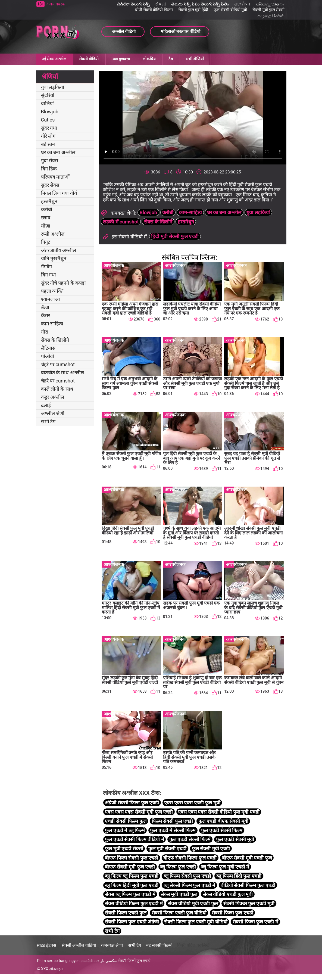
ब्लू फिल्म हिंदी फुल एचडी (238, 876)
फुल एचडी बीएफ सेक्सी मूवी (223, 821)
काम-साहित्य (52, 323)
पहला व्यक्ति (52, 291)
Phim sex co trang (52, 961)
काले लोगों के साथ (57, 389)
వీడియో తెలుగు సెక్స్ (133, 4)
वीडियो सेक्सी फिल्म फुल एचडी (248, 885)
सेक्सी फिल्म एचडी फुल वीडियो (179, 913)
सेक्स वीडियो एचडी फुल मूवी (228, 894)
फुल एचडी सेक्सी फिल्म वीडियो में (134, 839)
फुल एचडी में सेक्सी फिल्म (173, 830)
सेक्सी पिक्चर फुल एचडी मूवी (248, 903)
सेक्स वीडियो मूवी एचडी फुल (193, 903)
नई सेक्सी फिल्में (159, 945)
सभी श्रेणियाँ (195, 59)
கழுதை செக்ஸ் (271, 15)
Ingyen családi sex (83, 961)
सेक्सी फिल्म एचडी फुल (125, 913)
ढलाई (46, 405)
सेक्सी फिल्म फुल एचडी (232, 913)
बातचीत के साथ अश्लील (62, 372)
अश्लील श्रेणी (52, 413)
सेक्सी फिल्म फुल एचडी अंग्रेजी (132, 922)
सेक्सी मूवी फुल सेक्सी (268, 9)
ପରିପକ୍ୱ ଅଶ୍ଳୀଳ (270, 4)
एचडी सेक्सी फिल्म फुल (125, 821)
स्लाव (45, 217)
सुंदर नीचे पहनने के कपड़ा (63, 283)
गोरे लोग (48, 136)
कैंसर (45, 315)
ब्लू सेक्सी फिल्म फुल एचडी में (189, 885)
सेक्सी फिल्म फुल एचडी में (255, 922)
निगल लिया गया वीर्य (59, 193)
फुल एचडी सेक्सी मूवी (235, 839)
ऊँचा (45, 307)
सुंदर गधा (49, 128)
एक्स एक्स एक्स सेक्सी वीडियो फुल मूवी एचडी (218, 812)
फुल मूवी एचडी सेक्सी (124, 848)
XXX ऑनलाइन (52, 969)
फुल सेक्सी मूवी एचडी (211, 848)
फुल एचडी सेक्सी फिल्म (221, 830)
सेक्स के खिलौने (55, 340)
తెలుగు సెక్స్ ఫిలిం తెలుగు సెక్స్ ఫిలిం (200, 4)
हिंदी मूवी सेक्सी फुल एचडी (175, 236)
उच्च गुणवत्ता (120, 59)
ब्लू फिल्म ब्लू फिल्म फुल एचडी (131, 876)
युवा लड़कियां (52, 87)
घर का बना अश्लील (58, 152)
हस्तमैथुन (49, 201)
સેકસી (160, 4)
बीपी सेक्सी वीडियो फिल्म (154, 9)
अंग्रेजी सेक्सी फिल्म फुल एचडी (132, 802)
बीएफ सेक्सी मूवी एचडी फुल (247, 858)
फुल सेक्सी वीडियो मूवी (230, 9)
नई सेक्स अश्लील (54, 59)
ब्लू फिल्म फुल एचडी (178, 867)
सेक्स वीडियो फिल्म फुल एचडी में (133, 903)
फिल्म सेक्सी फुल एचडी (172, 821)
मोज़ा (45, 226)
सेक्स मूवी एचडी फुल (179, 894)
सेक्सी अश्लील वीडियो (79, 945)
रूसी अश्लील (52, 234)
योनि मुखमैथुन (53, 258)
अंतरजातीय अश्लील (58, 250)
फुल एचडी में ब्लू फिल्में (125, 830)
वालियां (47, 103)
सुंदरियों (47, 95)
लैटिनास (48, 348)
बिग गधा (48, 275)
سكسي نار (108, 961)
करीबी (46, 209)
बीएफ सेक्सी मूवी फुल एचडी (130, 867)
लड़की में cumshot (121, 222)
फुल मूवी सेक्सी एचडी (167, 848)
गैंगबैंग (46, 266)
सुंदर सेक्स (50, 185)
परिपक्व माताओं (55, 177)
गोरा (44, 332)
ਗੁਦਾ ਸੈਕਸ (242, 4)
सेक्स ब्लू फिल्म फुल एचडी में (130, 894)
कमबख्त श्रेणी (112, 945)
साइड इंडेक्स (47, 945)
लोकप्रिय (149, 59)
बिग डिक (49, 169)
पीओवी (47, 356)
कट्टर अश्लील (52, 397)
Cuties (48, 120)
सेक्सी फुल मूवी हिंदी (193, 9)
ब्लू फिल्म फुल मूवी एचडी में (225, 867)
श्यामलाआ (50, 299)
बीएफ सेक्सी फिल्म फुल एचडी (190, 858)
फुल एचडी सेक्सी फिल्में (190, 839)
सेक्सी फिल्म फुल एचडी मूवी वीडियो (195, 922)
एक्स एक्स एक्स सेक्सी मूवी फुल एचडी (139, 812)
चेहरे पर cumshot (58, 364)
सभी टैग (48, 421)
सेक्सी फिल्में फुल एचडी (134, 961)
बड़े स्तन (48, 144)
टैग (170, 59)
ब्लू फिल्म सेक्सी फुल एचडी (187, 876)
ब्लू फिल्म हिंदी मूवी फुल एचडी (131, 885)
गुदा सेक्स (49, 160)
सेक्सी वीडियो (89, 59)
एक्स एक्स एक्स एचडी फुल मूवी (192, 802)
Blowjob (49, 111)
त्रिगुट (45, 242)
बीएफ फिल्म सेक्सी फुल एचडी (131, 858)
